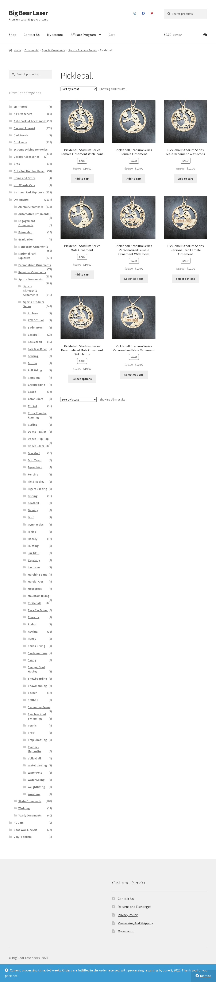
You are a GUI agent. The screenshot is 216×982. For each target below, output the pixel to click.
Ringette (33, 617)
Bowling (33, 356)
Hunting (33, 546)
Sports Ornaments (53, 50)
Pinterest (151, 13)
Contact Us (32, 35)
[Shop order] (79, 89)
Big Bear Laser (28, 13)
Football (33, 503)
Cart (112, 35)
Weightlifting (36, 787)
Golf (31, 517)
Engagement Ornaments (26, 223)
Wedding (24, 808)
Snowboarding (37, 678)
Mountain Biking (38, 596)
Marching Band (37, 574)
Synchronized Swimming (37, 716)
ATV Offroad (36, 320)
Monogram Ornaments (33, 247)
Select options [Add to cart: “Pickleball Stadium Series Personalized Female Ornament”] (185, 279)
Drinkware (20, 142)
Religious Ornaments (32, 272)
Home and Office (24, 178)
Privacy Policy (128, 915)
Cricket (32, 406)
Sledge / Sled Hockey (36, 669)
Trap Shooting (37, 740)
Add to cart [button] (82, 179)
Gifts (17, 164)
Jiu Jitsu (33, 553)
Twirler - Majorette (34, 749)
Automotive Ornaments (34, 214)
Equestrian (35, 467)
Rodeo (32, 624)
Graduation (26, 239)
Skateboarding (37, 653)
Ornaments (31, 50)
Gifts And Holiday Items (29, 171)
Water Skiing (36, 780)
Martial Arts (35, 581)
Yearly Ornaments (30, 815)
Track (31, 733)
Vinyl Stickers (23, 837)
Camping (34, 377)
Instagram (135, 13)
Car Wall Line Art (24, 128)
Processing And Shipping (135, 923)
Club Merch (21, 135)
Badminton (35, 327)
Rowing (33, 631)
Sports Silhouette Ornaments (30, 290)
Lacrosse (34, 567)
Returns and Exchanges (134, 907)
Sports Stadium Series (82, 50)
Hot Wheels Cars (24, 185)
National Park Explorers (29, 192)
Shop (12, 35)
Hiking (32, 532)
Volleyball (34, 758)
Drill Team (34, 460)
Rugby (32, 639)
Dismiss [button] (205, 976)
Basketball (35, 342)
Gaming (33, 510)
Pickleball (34, 603)
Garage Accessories (26, 157)
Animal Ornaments (30, 207)
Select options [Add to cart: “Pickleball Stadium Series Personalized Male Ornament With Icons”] (82, 379)
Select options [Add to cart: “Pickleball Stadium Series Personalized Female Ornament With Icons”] (133, 279)
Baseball (33, 335)
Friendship (25, 232)
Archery (33, 313)
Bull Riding (35, 370)
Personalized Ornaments (34, 265)
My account (55, 35)
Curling (32, 424)
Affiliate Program (83, 35)
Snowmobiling (37, 686)
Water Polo (35, 772)
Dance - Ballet (37, 431)
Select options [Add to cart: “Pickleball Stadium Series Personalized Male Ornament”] (133, 374)
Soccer (32, 693)
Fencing (33, 474)
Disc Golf (34, 453)
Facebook (143, 13)
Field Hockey (36, 482)
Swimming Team (39, 707)
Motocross (35, 589)
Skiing (32, 660)
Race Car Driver (38, 610)
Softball (33, 700)
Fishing (33, 496)
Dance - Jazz (36, 446)
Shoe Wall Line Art (25, 830)
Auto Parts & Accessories (30, 121)
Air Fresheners (23, 114)
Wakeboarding (37, 765)
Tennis (32, 725)
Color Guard (35, 399)
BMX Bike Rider (37, 349)
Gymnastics (36, 524)
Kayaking (34, 560)
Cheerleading (36, 385)
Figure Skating (37, 489)
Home (17, 50)
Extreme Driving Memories (31, 149)
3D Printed (20, 107)
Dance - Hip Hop (38, 439)
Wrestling (34, 794)
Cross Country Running (37, 415)
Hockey (32, 539)
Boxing (32, 363)
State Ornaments (29, 801)
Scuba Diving (36, 646)
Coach (32, 392)
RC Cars (19, 822)
